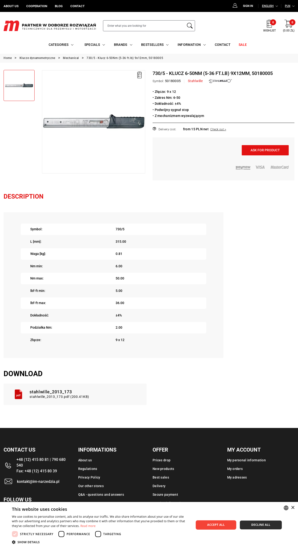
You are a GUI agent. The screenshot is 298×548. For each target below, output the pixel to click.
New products (163, 469)
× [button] (292, 508)
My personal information (246, 460)
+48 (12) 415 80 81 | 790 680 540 (41, 462)
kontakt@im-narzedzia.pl (38, 481)
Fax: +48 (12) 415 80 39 (36, 471)
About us (85, 460)
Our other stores (91, 486)
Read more (88, 526)
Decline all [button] (260, 525)
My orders (235, 469)
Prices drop (161, 460)
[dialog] (149, 525)
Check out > (218, 129)
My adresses (237, 477)
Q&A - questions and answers (101, 494)
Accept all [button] (216, 525)
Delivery (159, 486)
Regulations (87, 469)
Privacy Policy (89, 477)
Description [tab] (23, 196)
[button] (100, 542)
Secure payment (165, 494)
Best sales (161, 477)
